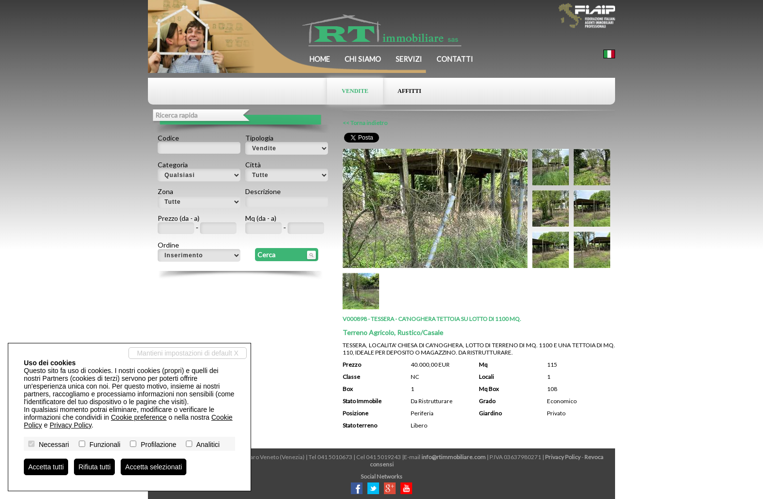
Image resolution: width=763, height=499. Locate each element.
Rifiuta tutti (94, 467)
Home (319, 59)
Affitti (409, 91)
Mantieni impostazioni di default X (187, 353)
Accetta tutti (46, 467)
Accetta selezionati (153, 467)
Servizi (409, 59)
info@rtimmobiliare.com (453, 457)
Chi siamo (363, 59)
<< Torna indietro (365, 122)
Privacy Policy (563, 457)
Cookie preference (138, 417)
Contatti (454, 59)
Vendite (355, 91)
